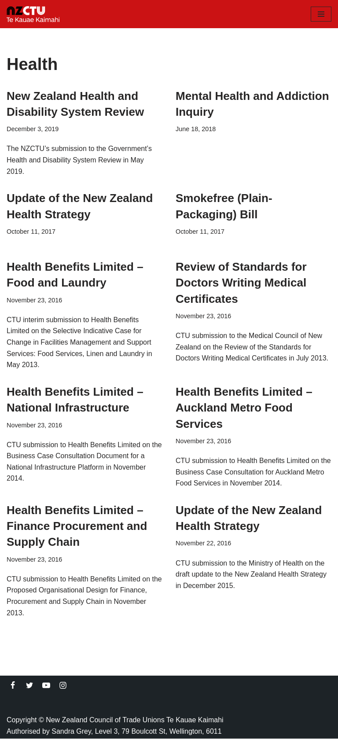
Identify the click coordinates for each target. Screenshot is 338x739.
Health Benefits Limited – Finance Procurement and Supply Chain (77, 526)
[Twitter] (29, 686)
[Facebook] (13, 686)
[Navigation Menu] (321, 14)
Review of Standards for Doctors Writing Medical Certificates (241, 282)
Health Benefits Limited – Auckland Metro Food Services (244, 407)
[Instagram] (63, 686)
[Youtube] (46, 686)
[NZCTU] (33, 14)
